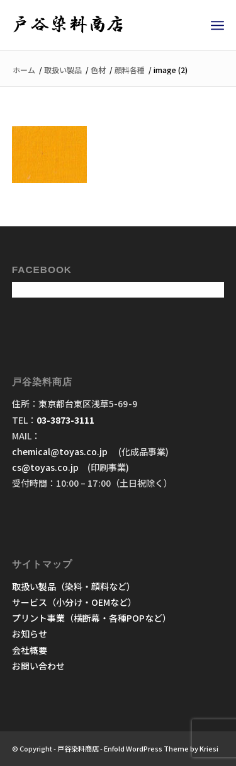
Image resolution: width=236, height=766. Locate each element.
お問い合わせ (38, 665)
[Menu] (217, 25)
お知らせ (29, 633)
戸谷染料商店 (78, 748)
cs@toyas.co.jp (45, 467)
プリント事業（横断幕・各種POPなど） (91, 618)
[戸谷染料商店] (97, 25)
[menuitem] (217, 25)
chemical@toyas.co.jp (61, 451)
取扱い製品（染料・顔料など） (73, 586)
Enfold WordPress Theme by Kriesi (161, 748)
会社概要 (29, 650)
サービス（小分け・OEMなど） (74, 602)
